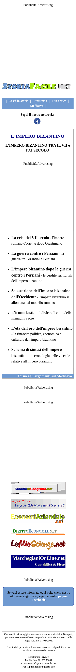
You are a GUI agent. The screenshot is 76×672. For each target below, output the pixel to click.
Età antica (59, 101)
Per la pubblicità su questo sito (38, 666)
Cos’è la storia (18, 101)
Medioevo (37, 106)
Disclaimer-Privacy (38, 656)
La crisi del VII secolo (30, 237)
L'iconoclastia (23, 312)
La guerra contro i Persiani (34, 253)
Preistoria (40, 101)
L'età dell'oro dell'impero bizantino (42, 328)
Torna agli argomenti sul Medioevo (44, 376)
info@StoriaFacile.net (44, 663)
